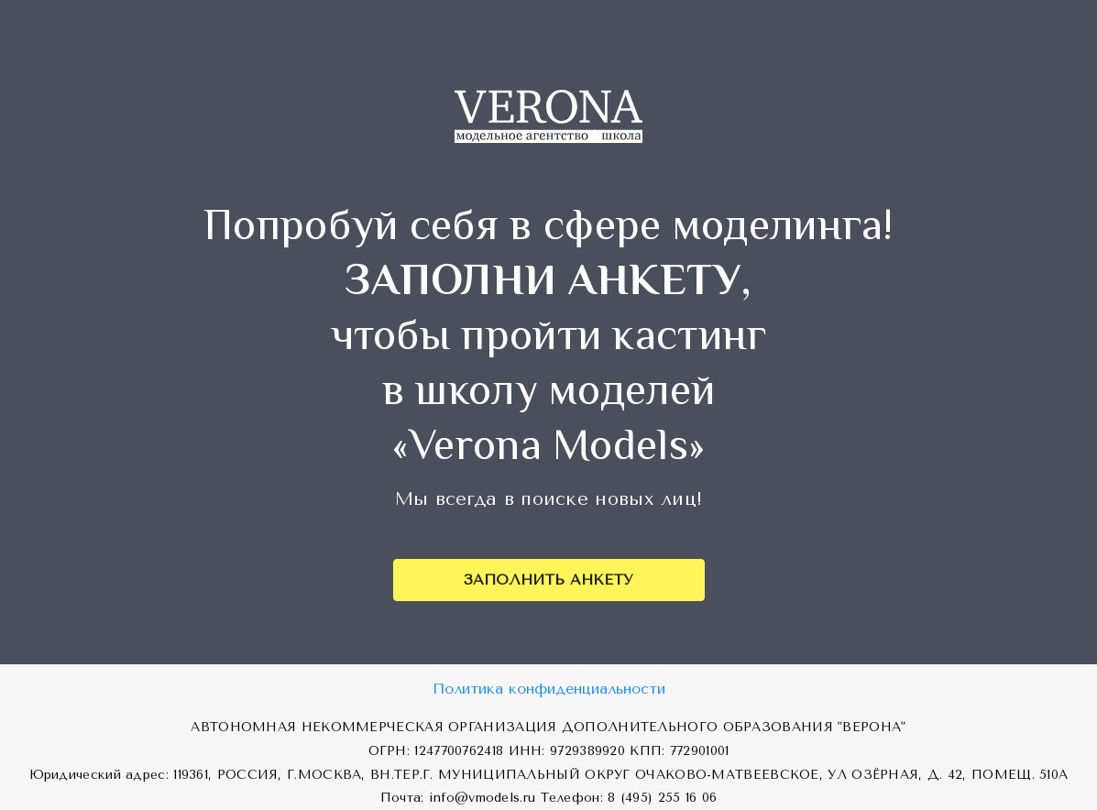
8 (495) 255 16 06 (662, 797)
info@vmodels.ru (482, 797)
